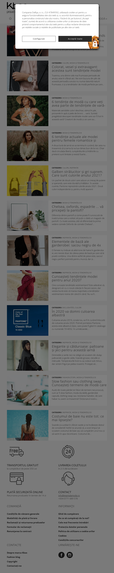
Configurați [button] (39, 38)
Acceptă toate (75, 38)
